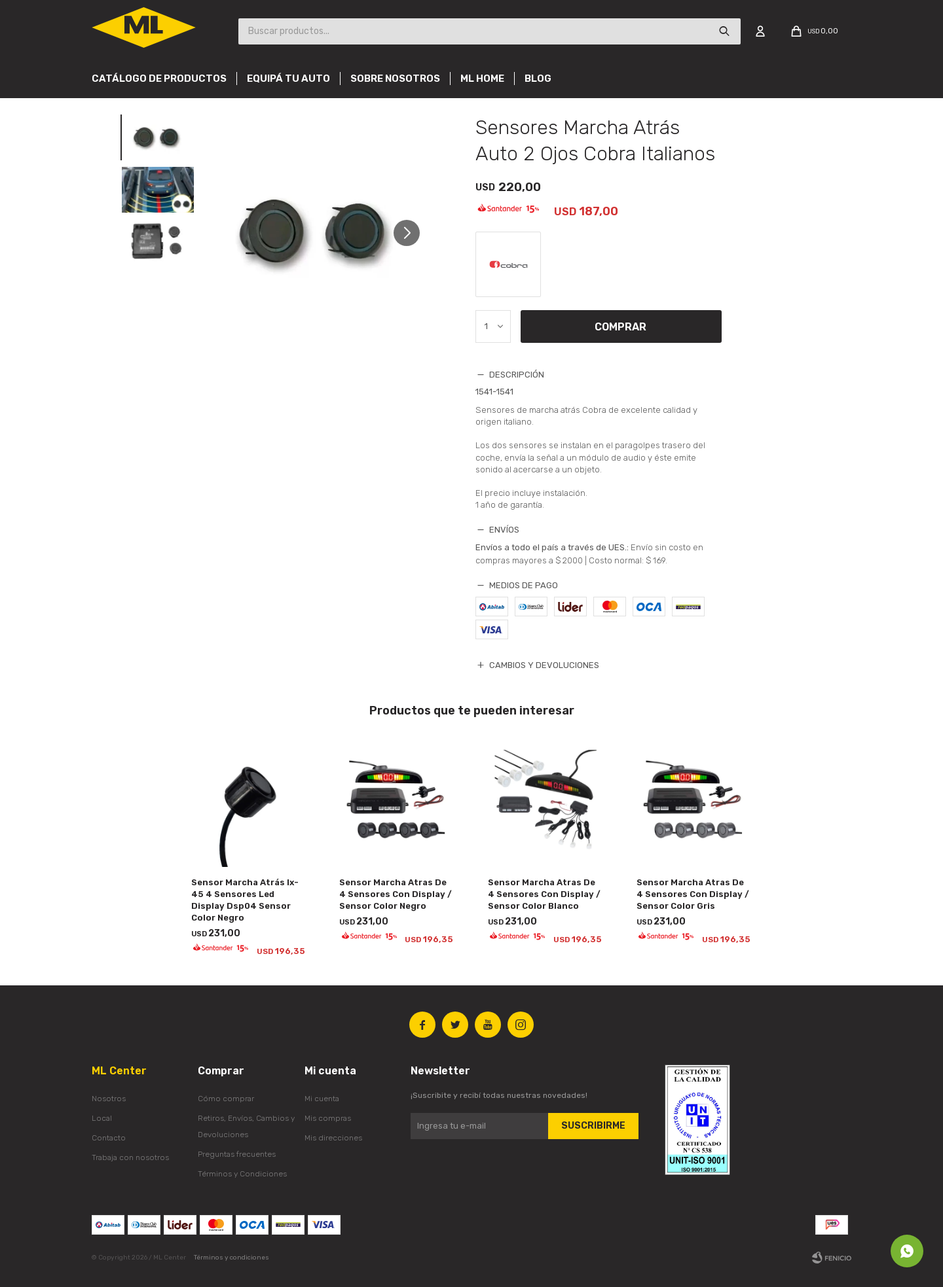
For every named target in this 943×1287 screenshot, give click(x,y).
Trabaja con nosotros (130, 1157)
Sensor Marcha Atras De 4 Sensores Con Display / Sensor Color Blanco (544, 894)
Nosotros (109, 1098)
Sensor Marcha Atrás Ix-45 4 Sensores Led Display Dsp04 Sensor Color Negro (245, 900)
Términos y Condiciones (242, 1173)
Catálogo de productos (159, 78)
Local (102, 1118)
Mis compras (328, 1118)
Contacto (109, 1137)
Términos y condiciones (231, 1257)
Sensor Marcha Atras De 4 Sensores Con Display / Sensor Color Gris (693, 894)
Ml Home (482, 78)
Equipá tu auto (288, 78)
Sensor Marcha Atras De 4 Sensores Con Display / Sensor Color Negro (395, 894)
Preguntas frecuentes (237, 1154)
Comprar (620, 327)
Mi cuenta (322, 1098)
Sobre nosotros (395, 78)
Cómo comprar (226, 1098)
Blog (538, 78)
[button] (412, 232)
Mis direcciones (333, 1137)
